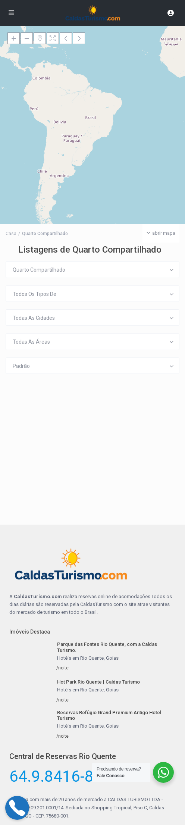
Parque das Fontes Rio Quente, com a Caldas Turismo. (107, 647)
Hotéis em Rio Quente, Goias (88, 658)
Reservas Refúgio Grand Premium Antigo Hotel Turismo (109, 715)
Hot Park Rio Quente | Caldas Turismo (98, 682)
